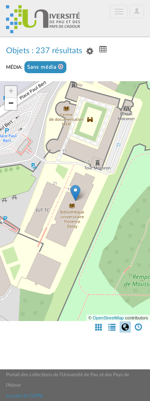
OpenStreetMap (108, 317)
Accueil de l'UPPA (24, 395)
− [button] (11, 104)
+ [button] (11, 92)
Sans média (45, 67)
